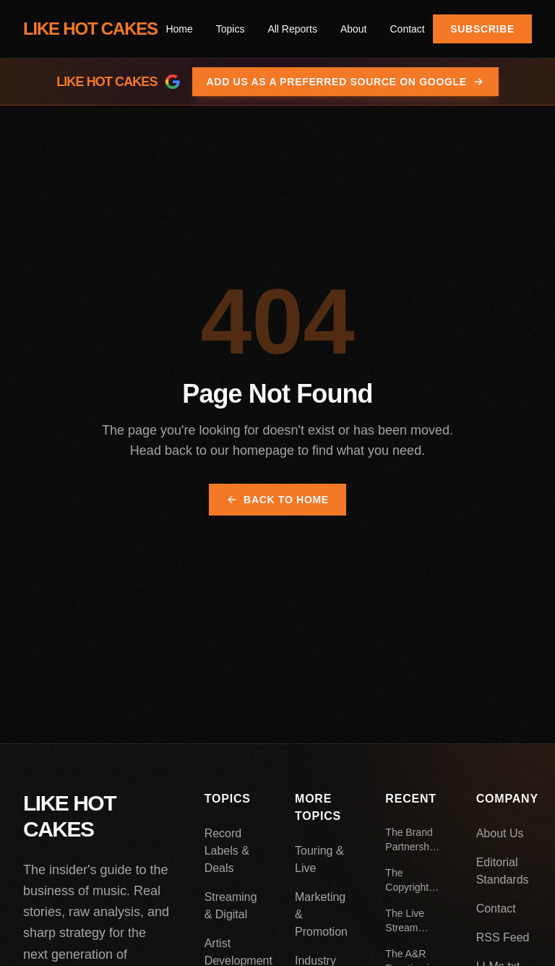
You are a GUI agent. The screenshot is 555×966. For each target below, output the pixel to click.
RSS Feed (503, 937)
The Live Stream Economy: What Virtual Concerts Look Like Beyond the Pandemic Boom (412, 921)
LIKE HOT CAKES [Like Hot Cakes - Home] (90, 28)
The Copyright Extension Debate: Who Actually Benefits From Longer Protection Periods (408, 880)
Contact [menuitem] (407, 29)
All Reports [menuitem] (292, 29)
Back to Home (277, 499)
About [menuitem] (353, 29)
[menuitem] (230, 29)
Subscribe (482, 29)
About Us (500, 833)
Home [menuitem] (178, 29)
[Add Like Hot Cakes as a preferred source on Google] (277, 81)
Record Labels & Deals (227, 850)
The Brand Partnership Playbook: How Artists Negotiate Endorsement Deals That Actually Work (413, 840)
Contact (496, 908)
